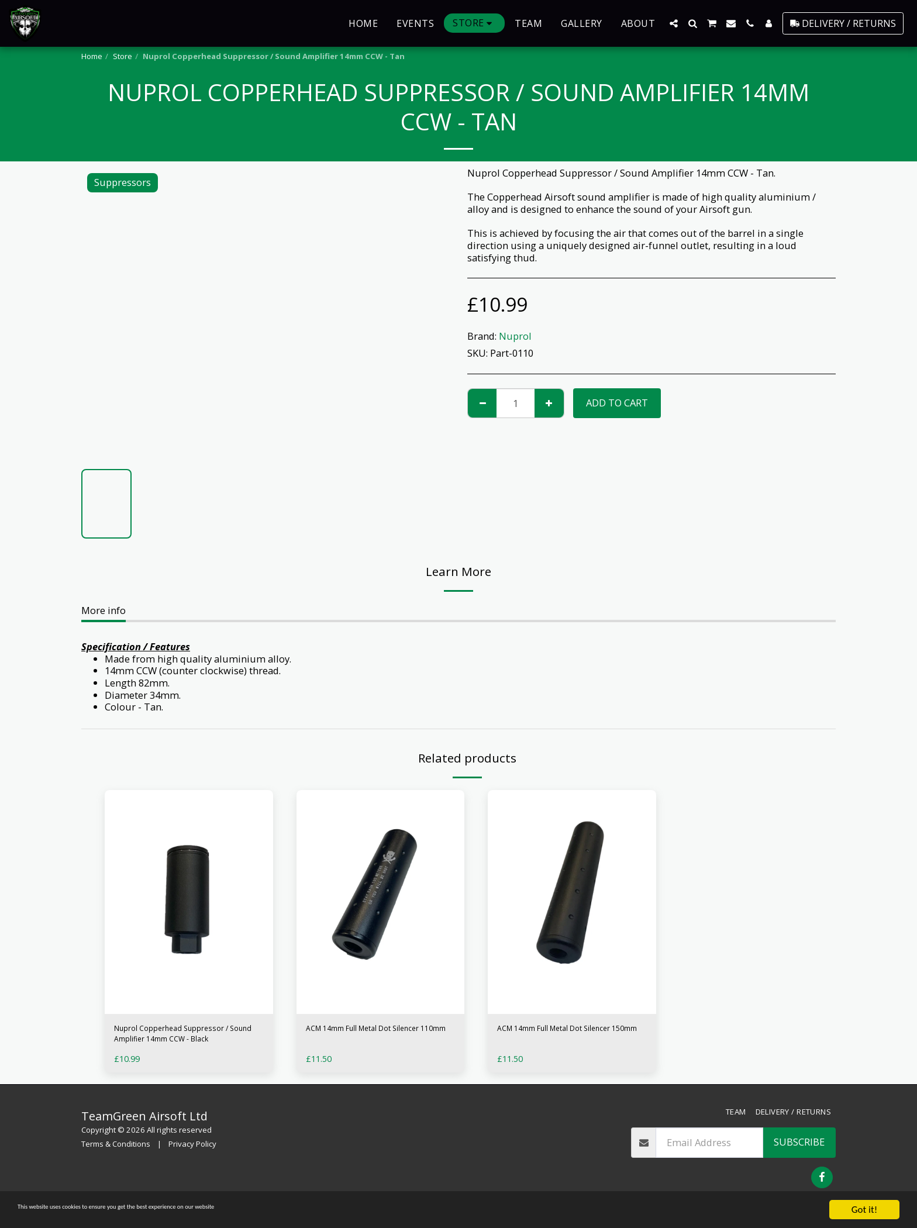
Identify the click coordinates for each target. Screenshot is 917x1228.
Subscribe (799, 1150)
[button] (673, 23)
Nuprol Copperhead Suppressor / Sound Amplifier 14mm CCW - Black (186, 1038)
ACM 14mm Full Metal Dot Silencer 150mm (556, 1037)
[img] (189, 902)
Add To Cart (617, 402)
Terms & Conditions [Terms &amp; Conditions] (115, 1152)
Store (122, 56)
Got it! (864, 1209)
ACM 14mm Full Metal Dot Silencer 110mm (365, 1037)
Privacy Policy (192, 1152)
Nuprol (515, 336)
